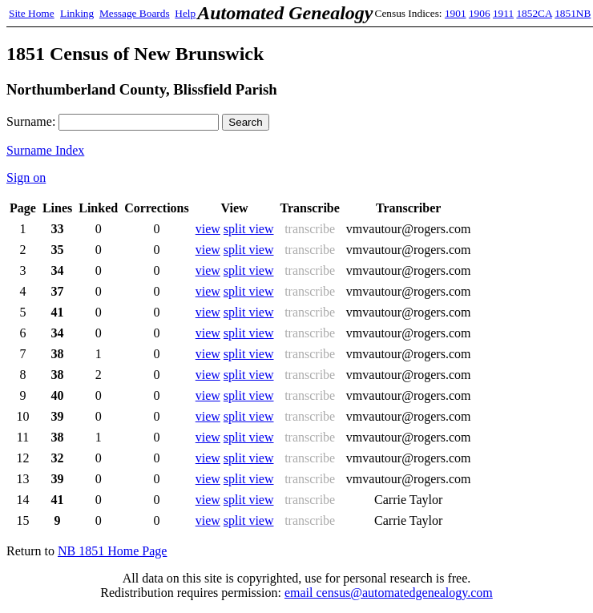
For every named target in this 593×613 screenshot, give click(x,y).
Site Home (31, 13)
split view (249, 229)
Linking (77, 13)
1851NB (573, 13)
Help (185, 13)
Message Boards (134, 13)
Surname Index (45, 150)
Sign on (26, 177)
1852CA (533, 13)
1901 (455, 13)
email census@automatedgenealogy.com (388, 592)
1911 (503, 13)
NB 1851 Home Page (112, 551)
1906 (479, 13)
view (208, 229)
